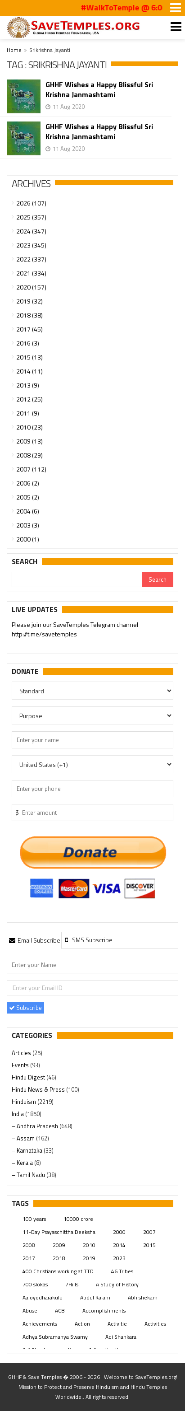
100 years (34, 1219)
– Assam (24, 1138)
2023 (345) (31, 245)
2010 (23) (29, 427)
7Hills (71, 1284)
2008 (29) (29, 455)
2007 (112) (31, 469)
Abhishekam (143, 1297)
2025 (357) (31, 217)
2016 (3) (27, 343)
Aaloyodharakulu (43, 1297)
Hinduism (24, 1101)
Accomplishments (104, 1310)
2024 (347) (31, 231)
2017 (29, 1258)
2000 (119, 1232)
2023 (119, 1258)
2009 (59, 1245)
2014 (119, 1245)
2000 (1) (27, 539)
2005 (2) (27, 497)
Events (21, 1065)
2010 (89, 1245)
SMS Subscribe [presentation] (88, 939)
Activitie (117, 1323)
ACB (60, 1310)
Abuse (30, 1310)
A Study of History (117, 1284)
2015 (149, 1245)
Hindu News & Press (39, 1089)
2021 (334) (31, 273)
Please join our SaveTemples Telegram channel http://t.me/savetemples (75, 630)
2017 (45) (29, 329)
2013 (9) (27, 385)
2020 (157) (31, 287)
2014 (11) (29, 371)
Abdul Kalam (95, 1297)
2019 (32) (29, 301)
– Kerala (23, 1162)
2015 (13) (29, 357)
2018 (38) (29, 315)
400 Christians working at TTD (58, 1271)
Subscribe (25, 1007)
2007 (149, 1232)
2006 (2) (27, 483)
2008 (29, 1245)
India (18, 1113)
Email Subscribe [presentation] (34, 940)
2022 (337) (31, 259)
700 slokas (35, 1284)
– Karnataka (28, 1150)
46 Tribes (122, 1271)
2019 (89, 1258)
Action (82, 1323)
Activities (155, 1323)
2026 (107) (31, 203)
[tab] (34, 940)
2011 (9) (27, 413)
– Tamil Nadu (29, 1174)
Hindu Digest (29, 1077)
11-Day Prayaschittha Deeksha (59, 1232)
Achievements (40, 1323)
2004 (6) (27, 511)
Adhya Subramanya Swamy (55, 1336)
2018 (59, 1258)
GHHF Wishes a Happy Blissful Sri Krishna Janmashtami (99, 89)
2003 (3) (27, 525)
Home (14, 50)
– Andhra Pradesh (35, 1126)
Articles (22, 1052)
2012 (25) (29, 399)
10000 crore (78, 1219)
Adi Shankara (120, 1336)
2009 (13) (29, 441)
